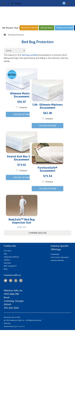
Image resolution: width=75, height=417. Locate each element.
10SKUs (7, 260)
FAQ (5, 254)
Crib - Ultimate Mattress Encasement (40, 117)
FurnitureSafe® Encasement (40, 190)
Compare (41, 129)
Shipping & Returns (11, 257)
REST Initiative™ (10, 266)
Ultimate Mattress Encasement (21, 95)
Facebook (21, 280)
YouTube (16, 280)
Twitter (5, 280)
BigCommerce (19, 326)
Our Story (7, 251)
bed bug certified (30, 55)
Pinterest (11, 280)
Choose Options (21, 114)
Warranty (7, 263)
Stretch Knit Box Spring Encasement (22, 168)
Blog (5, 269)
